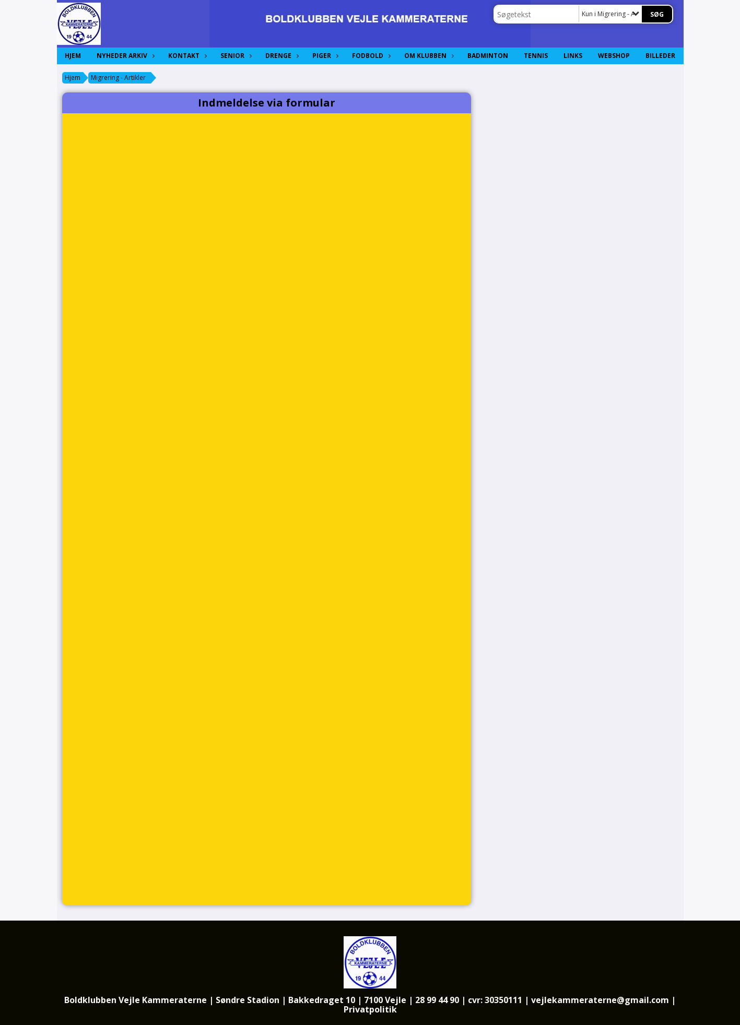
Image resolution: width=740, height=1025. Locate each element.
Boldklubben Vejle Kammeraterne (135, 1000)
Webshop (614, 55)
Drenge (281, 55)
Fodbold (370, 55)
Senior (235, 55)
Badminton (487, 55)
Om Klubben (428, 55)
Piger (324, 55)
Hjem (73, 55)
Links (572, 55)
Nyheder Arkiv (124, 55)
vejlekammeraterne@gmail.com (600, 1000)
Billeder (660, 55)
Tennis (536, 55)
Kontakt (186, 55)
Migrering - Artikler (118, 77)
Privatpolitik (370, 1009)
